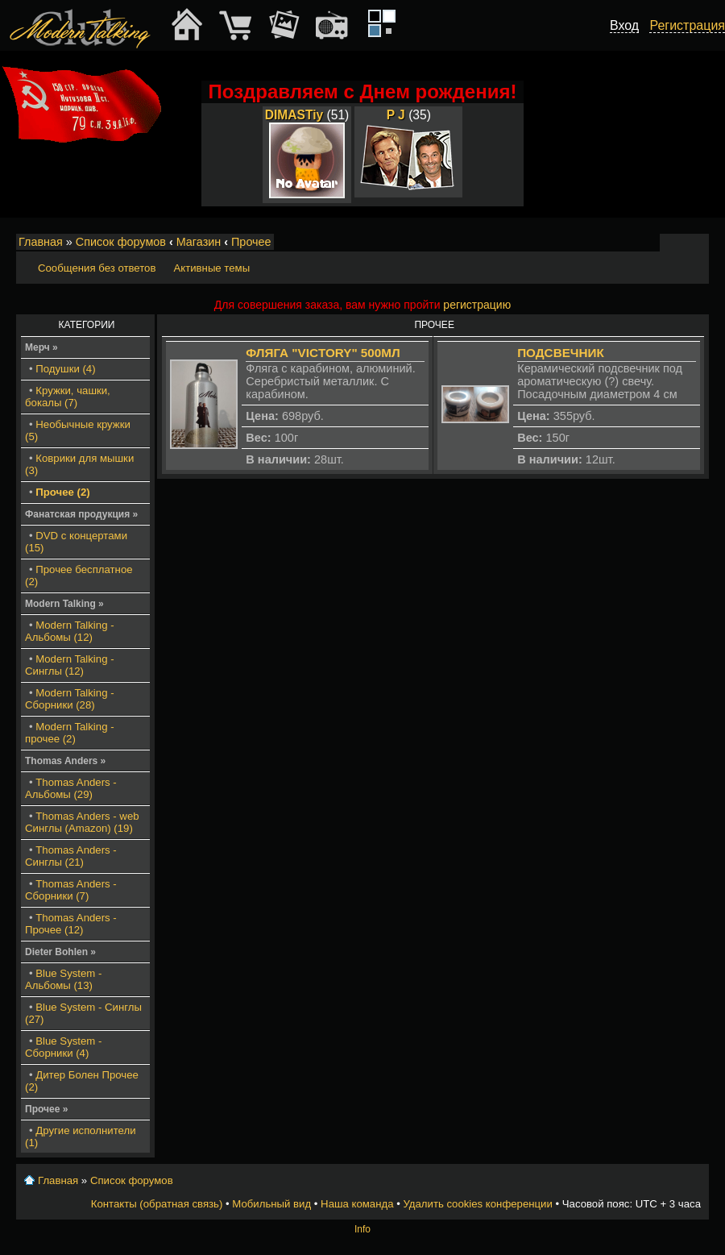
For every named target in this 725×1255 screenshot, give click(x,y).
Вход (624, 25)
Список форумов (121, 241)
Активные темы (211, 268)
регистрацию (477, 304)
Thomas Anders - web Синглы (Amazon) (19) (82, 822)
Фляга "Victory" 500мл (323, 352)
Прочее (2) (62, 492)
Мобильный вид (697, 242)
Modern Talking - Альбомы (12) (69, 631)
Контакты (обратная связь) (157, 1204)
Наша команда (357, 1204)
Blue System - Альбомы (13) (63, 979)
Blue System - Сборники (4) (63, 1047)
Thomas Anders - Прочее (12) (71, 924)
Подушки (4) (65, 369)
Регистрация (687, 25)
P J (396, 115)
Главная (41, 241)
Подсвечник (560, 352)
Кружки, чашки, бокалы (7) (67, 396)
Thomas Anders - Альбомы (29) (71, 788)
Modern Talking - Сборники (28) (69, 699)
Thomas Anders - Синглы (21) (71, 856)
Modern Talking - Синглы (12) (69, 665)
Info (362, 1229)
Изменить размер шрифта (675, 242)
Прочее (251, 241)
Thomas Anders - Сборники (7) (71, 890)
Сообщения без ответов (96, 268)
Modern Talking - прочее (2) (69, 733)
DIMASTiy (294, 115)
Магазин (199, 241)
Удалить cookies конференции (477, 1204)
